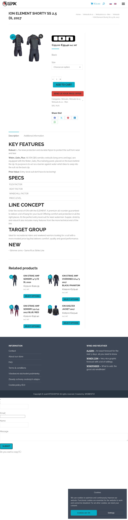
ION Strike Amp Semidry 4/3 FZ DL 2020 (31, 279)
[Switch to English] (115, 4)
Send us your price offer (67, 93)
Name (3, 421)
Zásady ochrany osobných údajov (24, 379)
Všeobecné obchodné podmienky (24, 373)
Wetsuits (64, 99)
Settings (111, 513)
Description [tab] (14, 136)
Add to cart (64, 84)
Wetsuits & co (74, 99)
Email (3, 413)
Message (4, 431)
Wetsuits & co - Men (60, 102)
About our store (16, 356)
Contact (12, 351)
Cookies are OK (83, 513)
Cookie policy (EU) (17, 385)
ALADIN (90, 351)
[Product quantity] (56, 79)
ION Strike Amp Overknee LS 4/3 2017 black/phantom (71, 281)
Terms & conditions (17, 368)
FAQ (10, 362)
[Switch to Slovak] (110, 4)
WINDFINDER (93, 366)
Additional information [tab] (34, 136)
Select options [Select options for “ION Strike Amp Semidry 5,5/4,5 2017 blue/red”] (32, 326)
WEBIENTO (89, 394)
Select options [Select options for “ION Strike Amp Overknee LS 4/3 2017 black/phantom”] (71, 299)
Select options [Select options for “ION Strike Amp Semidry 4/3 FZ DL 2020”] (32, 296)
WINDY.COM (92, 358)
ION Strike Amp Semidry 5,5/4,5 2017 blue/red (31, 309)
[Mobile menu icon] (123, 4)
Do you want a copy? (9, 452)
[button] (41, 36)
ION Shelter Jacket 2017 (68, 307)
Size (53, 62)
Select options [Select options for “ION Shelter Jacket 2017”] (71, 323)
